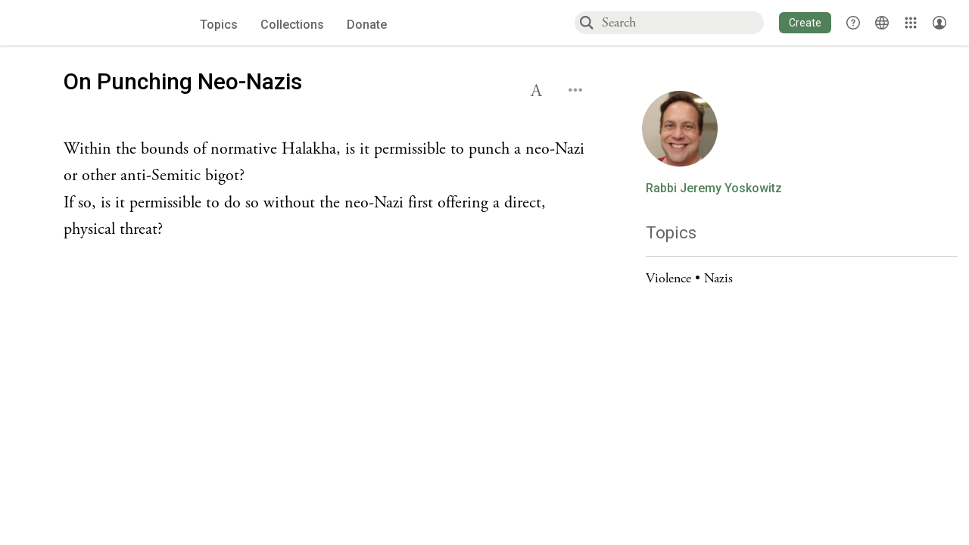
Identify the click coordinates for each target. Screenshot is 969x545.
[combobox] (682, 22)
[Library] (911, 23)
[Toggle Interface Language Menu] (882, 23)
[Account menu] (939, 23)
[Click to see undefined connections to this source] (329, 189)
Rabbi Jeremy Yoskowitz (714, 188)
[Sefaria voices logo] (88, 23)
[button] (805, 22)
